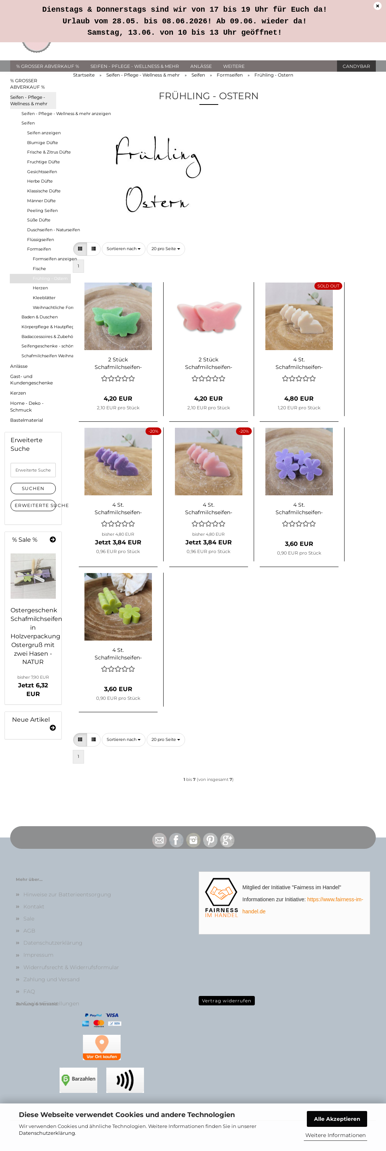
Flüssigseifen (40, 239)
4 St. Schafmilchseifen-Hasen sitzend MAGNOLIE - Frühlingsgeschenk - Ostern (209, 507)
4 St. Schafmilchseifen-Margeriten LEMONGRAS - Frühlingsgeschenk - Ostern (118, 653)
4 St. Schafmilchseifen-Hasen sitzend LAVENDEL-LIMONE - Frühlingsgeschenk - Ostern (118, 507)
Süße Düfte (39, 220)
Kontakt (33, 906)
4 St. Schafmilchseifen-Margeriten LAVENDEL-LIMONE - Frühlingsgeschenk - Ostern (299, 507)
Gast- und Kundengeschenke (31, 379)
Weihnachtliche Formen (51, 307)
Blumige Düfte (42, 142)
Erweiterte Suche (35, 505)
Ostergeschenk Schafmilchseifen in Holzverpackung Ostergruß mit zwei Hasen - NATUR (36, 636)
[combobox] (124, 249)
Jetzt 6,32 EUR (33, 686)
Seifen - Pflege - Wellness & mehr (134, 66)
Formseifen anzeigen (51, 258)
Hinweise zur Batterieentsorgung (67, 894)
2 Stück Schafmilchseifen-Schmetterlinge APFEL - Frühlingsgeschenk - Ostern (118, 362)
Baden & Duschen (39, 317)
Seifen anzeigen (44, 132)
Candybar (356, 66)
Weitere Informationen (335, 1135)
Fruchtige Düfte (43, 161)
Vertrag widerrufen (226, 1000)
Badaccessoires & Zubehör (45, 336)
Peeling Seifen (42, 210)
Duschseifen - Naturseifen (48, 229)
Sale (28, 918)
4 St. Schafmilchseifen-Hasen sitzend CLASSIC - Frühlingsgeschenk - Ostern (299, 362)
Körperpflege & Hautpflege (45, 326)
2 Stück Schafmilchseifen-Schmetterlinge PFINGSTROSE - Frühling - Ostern (208, 362)
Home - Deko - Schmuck (27, 406)
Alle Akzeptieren (337, 1119)
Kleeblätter (44, 297)
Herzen (40, 287)
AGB (29, 930)
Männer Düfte (41, 200)
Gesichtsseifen (42, 171)
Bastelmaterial (26, 420)
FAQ (29, 991)
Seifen (28, 123)
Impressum (38, 954)
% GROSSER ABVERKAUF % (47, 66)
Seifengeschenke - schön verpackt (45, 346)
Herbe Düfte (40, 181)
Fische (39, 268)
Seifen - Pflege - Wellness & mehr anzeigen (45, 113)
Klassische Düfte (44, 191)
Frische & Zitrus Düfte (48, 152)
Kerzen (18, 393)
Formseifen (39, 249)
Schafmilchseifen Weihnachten (45, 355)
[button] (80, 249)
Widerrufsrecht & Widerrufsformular (71, 967)
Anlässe (201, 66)
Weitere (234, 66)
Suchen (33, 488)
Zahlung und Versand (51, 979)
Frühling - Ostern (50, 278)
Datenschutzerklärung (47, 1133)
